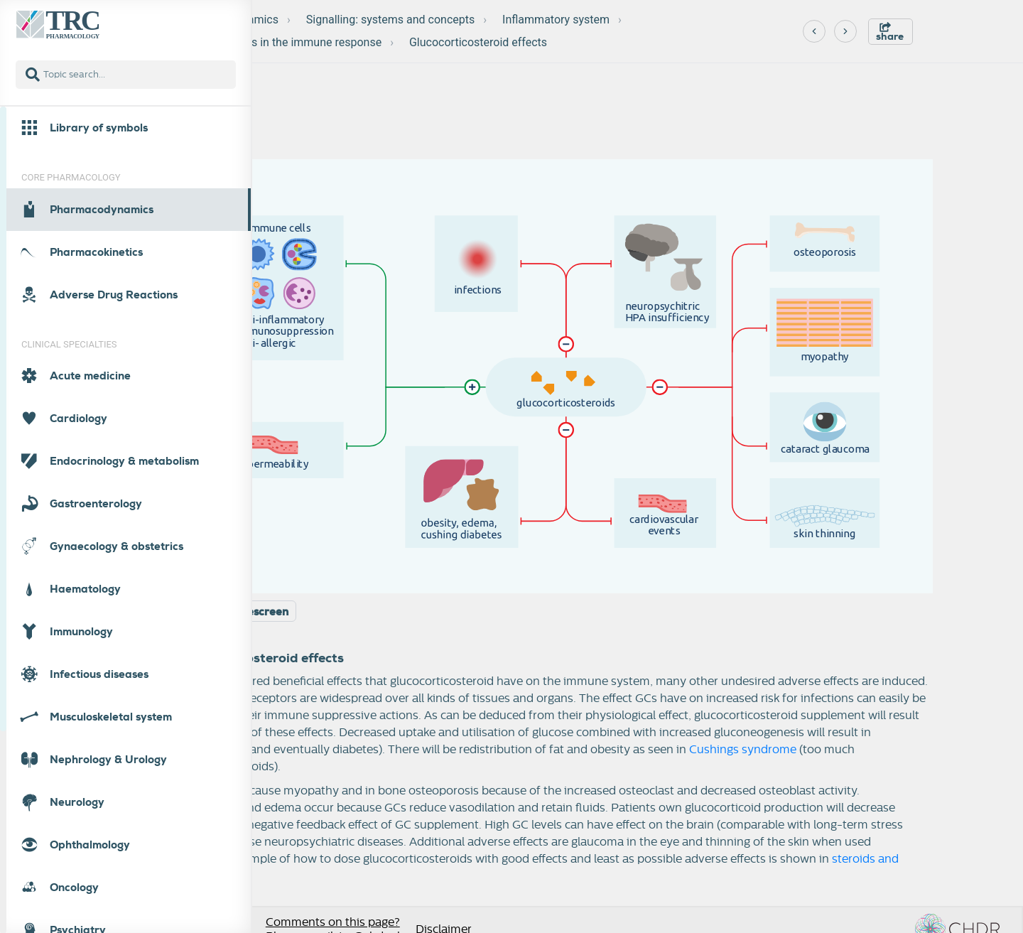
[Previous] (814, 31)
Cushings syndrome (742, 749)
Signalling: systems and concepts (390, 19)
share (890, 32)
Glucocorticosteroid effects (478, 42)
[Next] (845, 31)
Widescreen (257, 612)
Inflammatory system (556, 19)
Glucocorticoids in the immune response (279, 42)
